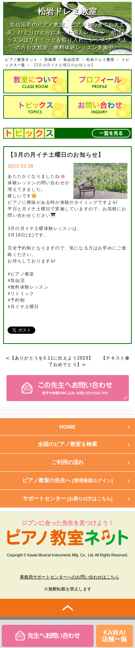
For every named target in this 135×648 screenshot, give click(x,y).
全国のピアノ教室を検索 (67, 444)
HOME (67, 427)
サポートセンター (68, 498)
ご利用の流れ (67, 462)
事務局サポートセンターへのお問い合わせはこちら (69, 577)
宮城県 (50, 60)
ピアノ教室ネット (21, 60)
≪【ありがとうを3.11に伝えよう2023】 (49, 358)
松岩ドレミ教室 (100, 60)
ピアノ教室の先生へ (67, 480)
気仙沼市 (71, 60)
